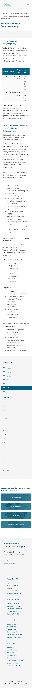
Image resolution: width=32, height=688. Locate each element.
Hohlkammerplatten (14, 611)
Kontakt (11, 681)
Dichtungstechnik (13, 632)
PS (4, 427)
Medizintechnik (12, 663)
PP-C (5, 384)
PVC (4, 411)
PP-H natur (7, 368)
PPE (4, 459)
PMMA (5, 419)
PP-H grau (7, 376)
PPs (4, 392)
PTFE (5, 447)
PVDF (5, 439)
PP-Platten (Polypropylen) (9, 16)
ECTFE (5, 463)
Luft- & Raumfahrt (13, 666)
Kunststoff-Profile (13, 614)
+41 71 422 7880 (12, 591)
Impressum (19, 681)
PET (4, 423)
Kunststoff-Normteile (14, 635)
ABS (4, 431)
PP (4, 407)
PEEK (5, 451)
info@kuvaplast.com (10, 563)
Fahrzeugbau (11, 658)
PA (4, 443)
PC (4, 415)
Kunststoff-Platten (22, 13)
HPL (4, 467)
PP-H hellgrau (8, 372)
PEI (4, 455)
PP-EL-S (6, 388)
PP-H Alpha (7, 380)
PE (4, 403)
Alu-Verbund (8, 471)
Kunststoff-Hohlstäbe (14, 609)
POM (5, 435)
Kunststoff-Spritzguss (14, 637)
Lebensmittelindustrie (15, 661)
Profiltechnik (11, 629)
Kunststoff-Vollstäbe (14, 606)
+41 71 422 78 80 (9, 560)
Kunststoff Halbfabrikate (8, 13)
